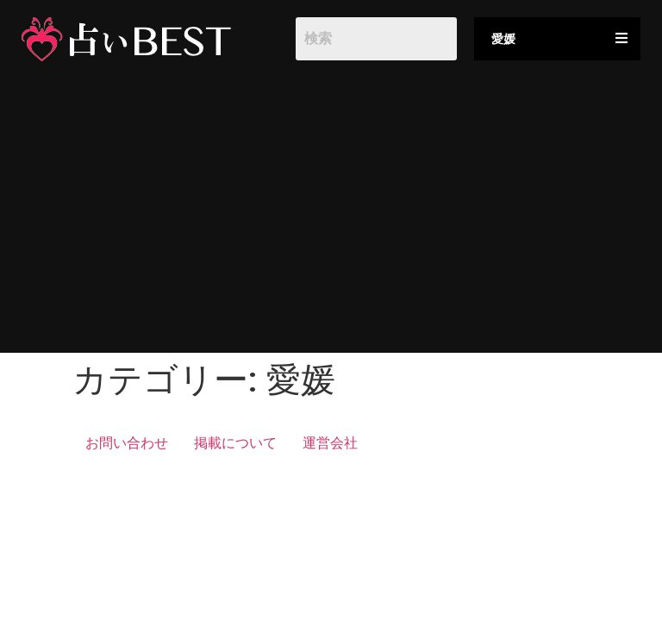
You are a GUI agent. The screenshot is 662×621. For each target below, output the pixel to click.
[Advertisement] (331, 215)
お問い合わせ (126, 443)
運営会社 (330, 443)
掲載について (235, 443)
